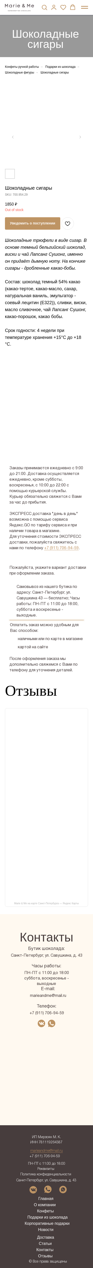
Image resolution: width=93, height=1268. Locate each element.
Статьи (45, 1243)
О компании (45, 1205)
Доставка (45, 1237)
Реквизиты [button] (45, 1169)
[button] (44, 7)
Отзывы (45, 1256)
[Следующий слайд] (80, 137)
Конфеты (45, 1211)
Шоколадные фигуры (19, 72)
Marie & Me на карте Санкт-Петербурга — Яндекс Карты (46, 903)
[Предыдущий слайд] (13, 137)
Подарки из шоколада (60, 67)
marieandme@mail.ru (48, 996)
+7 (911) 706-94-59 (61, 548)
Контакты (45, 1250)
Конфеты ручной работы (22, 67)
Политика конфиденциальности (45, 1174)
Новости (46, 1230)
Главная (46, 1198)
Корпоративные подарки (47, 1223)
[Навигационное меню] (84, 7)
